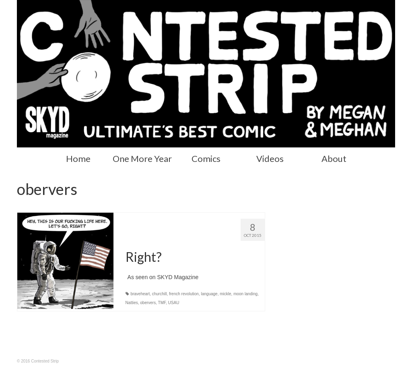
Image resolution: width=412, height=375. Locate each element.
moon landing (245, 294)
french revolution (184, 294)
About (333, 158)
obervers (148, 302)
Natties (132, 302)
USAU (173, 302)
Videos (270, 158)
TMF (162, 302)
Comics (206, 158)
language (209, 294)
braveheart (140, 294)
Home (78, 158)
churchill (159, 294)
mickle (225, 294)
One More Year (142, 158)
